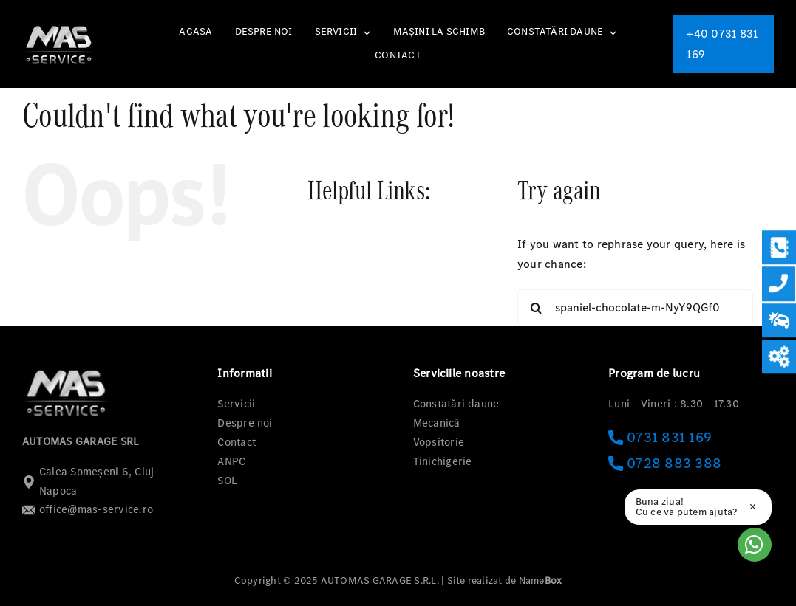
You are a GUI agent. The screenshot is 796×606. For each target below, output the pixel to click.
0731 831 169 (660, 437)
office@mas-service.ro (87, 509)
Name (540, 581)
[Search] (535, 307)
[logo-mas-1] (59, 25)
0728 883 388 (664, 463)
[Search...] (635, 307)
